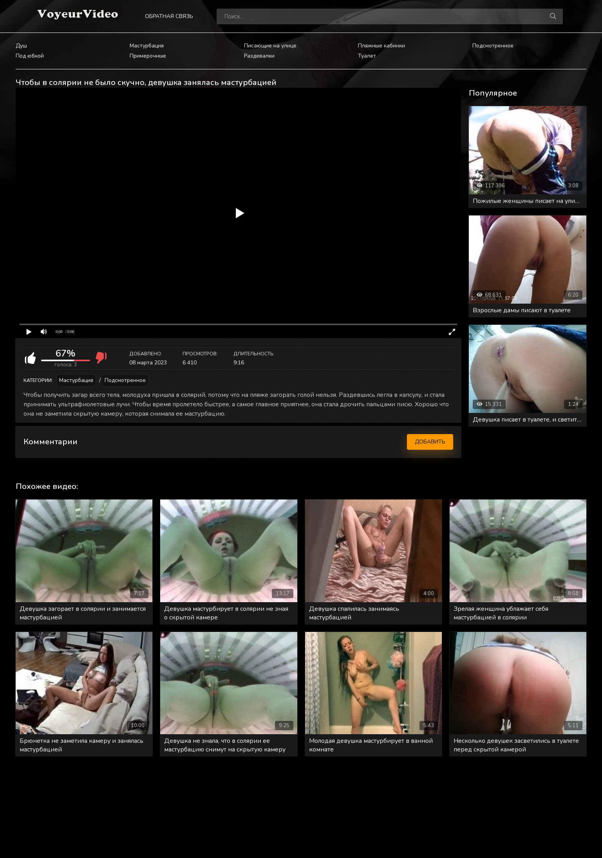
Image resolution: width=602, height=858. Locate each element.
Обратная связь (169, 16)
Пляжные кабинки (381, 45)
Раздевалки (259, 56)
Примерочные (148, 56)
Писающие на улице (270, 45)
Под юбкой (30, 56)
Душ (21, 45)
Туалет (367, 56)
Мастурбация (147, 45)
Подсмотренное (492, 45)
